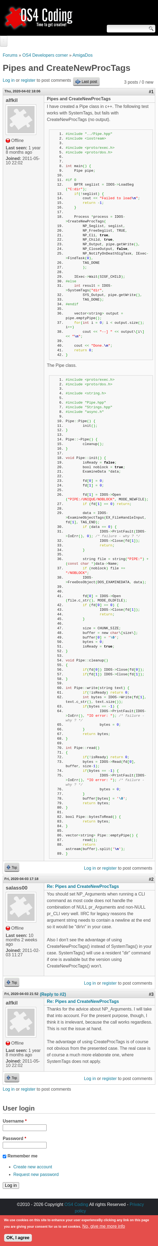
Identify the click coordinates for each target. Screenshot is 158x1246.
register (28, 80)
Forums (10, 55)
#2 (151, 879)
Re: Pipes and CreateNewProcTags (83, 886)
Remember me (22, 1156)
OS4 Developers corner (45, 55)
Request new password (36, 1174)
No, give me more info (103, 1229)
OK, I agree (18, 1240)
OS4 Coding (76, 1204)
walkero (97, 1217)
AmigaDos (82, 55)
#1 (151, 91)
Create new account (32, 1167)
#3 (151, 994)
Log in (9, 80)
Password (14, 1138)
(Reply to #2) (53, 994)
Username (15, 1121)
